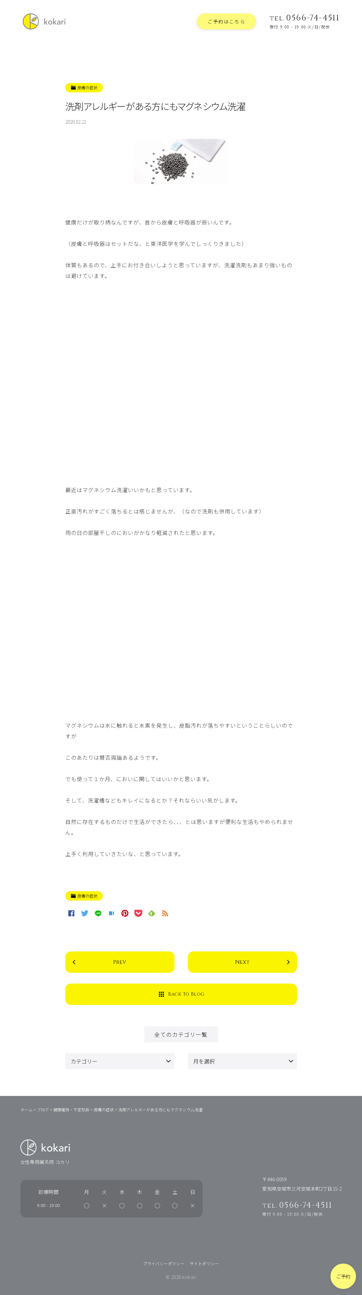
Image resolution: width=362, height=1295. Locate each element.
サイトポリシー (204, 1263)
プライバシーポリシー (164, 1263)
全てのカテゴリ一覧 (180, 1034)
